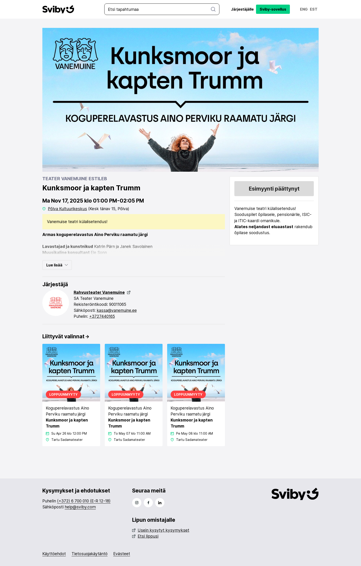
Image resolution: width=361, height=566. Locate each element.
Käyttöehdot (54, 553)
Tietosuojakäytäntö (90, 553)
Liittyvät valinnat (65, 336)
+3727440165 (102, 316)
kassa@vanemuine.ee (117, 310)
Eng (304, 9)
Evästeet (121, 553)
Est (313, 9)
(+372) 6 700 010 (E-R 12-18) (84, 500)
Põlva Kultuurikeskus (67, 208)
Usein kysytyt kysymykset (160, 530)
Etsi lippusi (145, 536)
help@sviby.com (80, 506)
